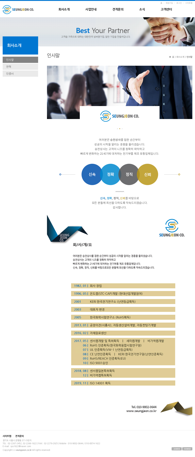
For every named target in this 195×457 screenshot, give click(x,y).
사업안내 (90, 9)
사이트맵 (188, 3)
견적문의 (117, 9)
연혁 (8, 66)
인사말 (10, 59)
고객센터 (166, 9)
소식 (142, 9)
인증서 (10, 73)
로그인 (179, 3)
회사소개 (63, 9)
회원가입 (169, 3)
